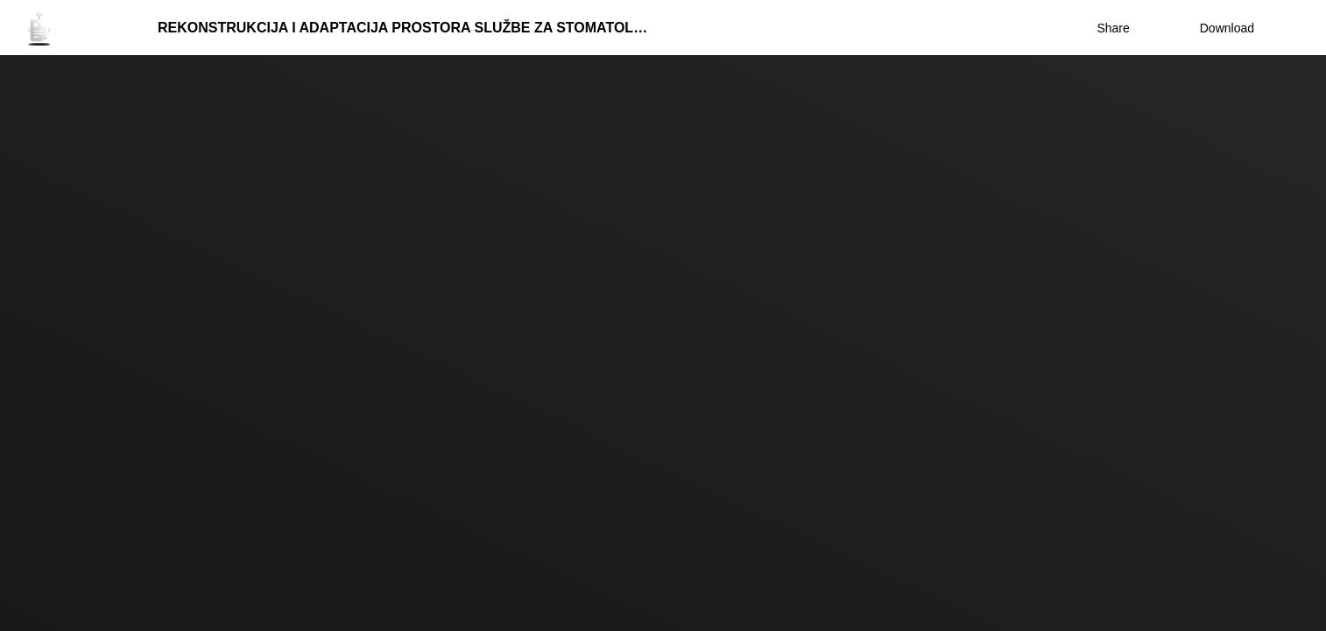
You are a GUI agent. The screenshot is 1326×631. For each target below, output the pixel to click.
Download (1215, 28)
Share (1113, 28)
